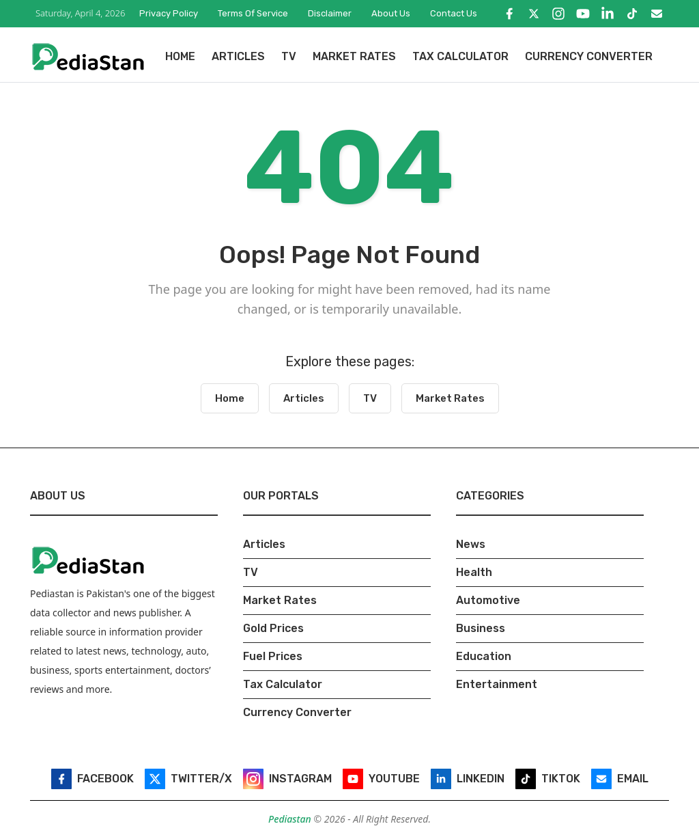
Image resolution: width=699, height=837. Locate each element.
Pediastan (290, 818)
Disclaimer (330, 13)
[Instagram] (558, 13)
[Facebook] (509, 13)
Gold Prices (273, 628)
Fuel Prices (272, 656)
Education (483, 656)
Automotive (488, 600)
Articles (238, 56)
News (470, 544)
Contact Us (453, 13)
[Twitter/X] (534, 13)
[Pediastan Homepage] (88, 55)
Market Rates (354, 56)
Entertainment (496, 684)
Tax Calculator (460, 56)
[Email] (656, 13)
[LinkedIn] (607, 13)
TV (288, 56)
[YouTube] (583, 13)
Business (480, 628)
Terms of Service (253, 13)
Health (474, 572)
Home (180, 56)
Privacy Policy (168, 13)
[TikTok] (632, 13)
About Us (390, 13)
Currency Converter (589, 56)
